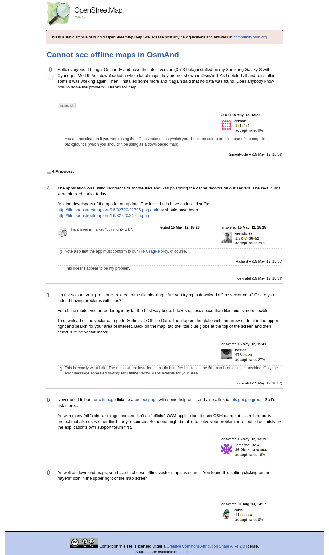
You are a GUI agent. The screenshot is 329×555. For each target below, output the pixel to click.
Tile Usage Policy (153, 251)
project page (146, 399)
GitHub (186, 552)
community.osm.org (250, 37)
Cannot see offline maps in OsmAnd (113, 54)
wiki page (107, 399)
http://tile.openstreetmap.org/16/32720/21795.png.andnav (111, 209)
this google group (246, 399)
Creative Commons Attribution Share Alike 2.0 (206, 546)
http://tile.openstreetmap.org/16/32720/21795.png (103, 215)
